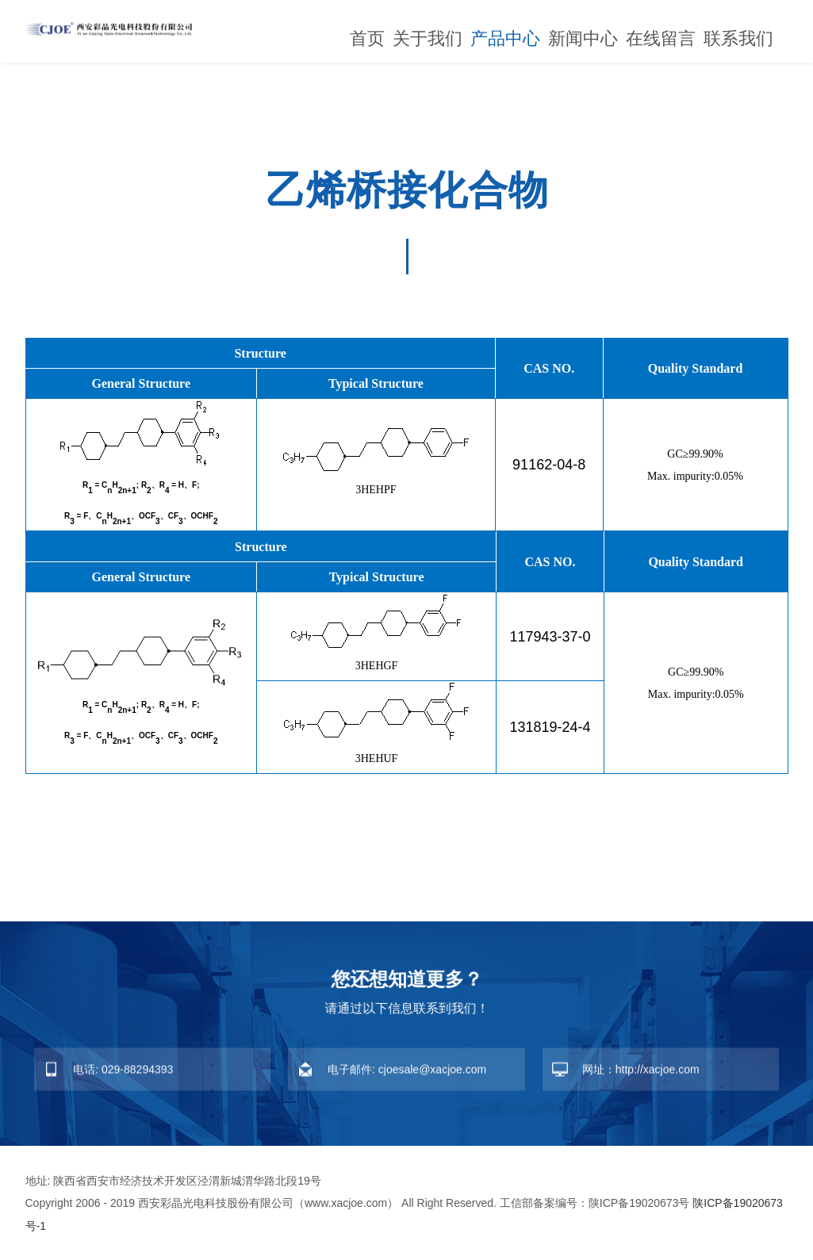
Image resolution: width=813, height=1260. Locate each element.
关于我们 (427, 38)
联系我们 (738, 38)
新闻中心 (583, 38)
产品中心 (505, 38)
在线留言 (661, 38)
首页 (367, 38)
